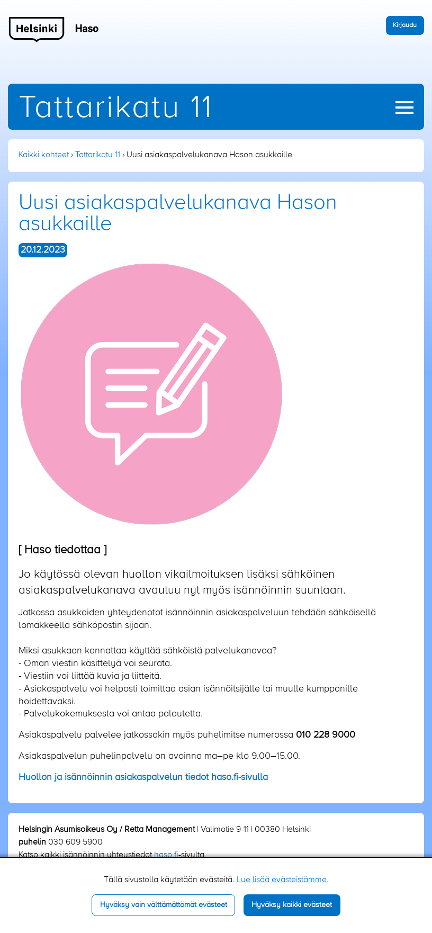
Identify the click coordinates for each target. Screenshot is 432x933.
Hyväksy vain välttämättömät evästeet (163, 905)
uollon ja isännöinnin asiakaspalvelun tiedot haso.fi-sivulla (143, 777)
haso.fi (166, 855)
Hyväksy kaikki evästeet (291, 905)
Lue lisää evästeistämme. (283, 880)
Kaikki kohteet (44, 155)
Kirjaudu (405, 25)
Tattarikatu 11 (116, 108)
